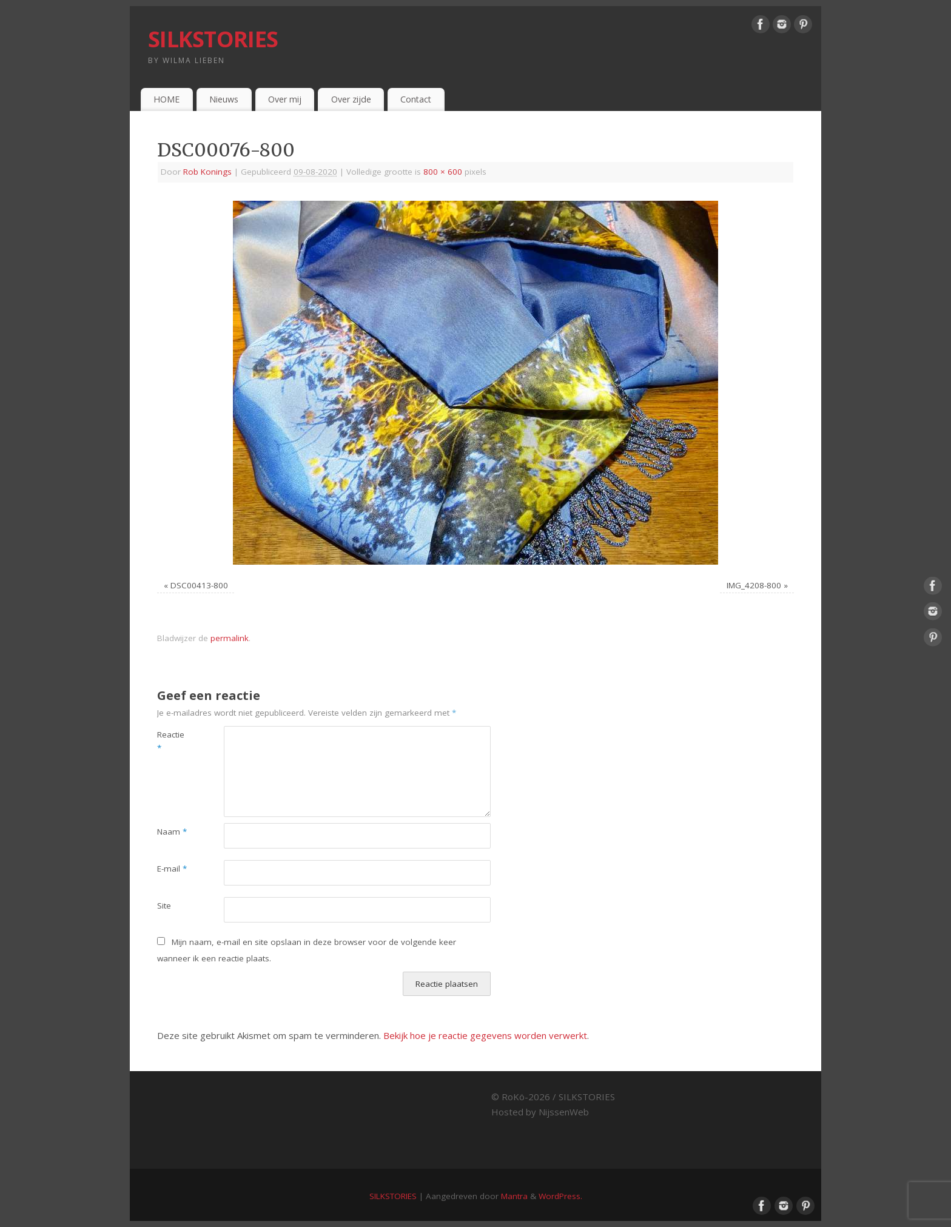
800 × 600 (442, 171)
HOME (166, 99)
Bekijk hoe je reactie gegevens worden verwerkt (485, 1035)
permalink (229, 638)
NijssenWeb (564, 1112)
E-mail (172, 868)
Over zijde (351, 99)
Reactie (170, 741)
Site (164, 905)
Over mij (284, 99)
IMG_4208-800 (754, 585)
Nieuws (223, 99)
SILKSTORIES (213, 39)
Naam (172, 831)
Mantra (514, 1196)
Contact (415, 99)
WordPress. (560, 1196)
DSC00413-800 (199, 585)
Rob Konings (207, 171)
